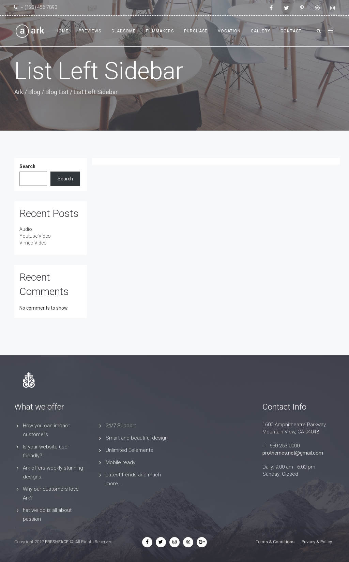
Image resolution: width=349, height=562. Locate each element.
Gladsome (123, 31)
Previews (90, 31)
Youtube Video (35, 236)
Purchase (196, 31)
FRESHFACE (57, 541)
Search (27, 166)
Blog (34, 91)
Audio (25, 229)
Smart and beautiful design (137, 438)
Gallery (260, 31)
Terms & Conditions (275, 541)
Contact (291, 31)
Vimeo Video (33, 243)
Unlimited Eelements (129, 450)
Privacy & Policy (317, 541)
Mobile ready (120, 462)
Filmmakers (160, 31)
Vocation (229, 31)
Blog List (57, 91)
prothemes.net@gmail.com (292, 453)
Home (62, 31)
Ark (18, 91)
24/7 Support (121, 426)
